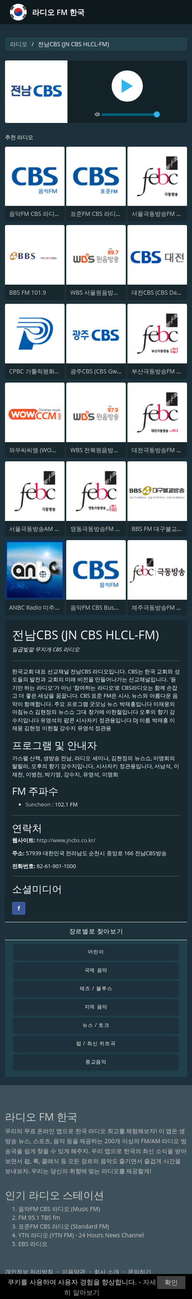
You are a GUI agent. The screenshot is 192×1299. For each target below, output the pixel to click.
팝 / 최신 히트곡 (96, 1043)
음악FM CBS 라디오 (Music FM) (50, 214)
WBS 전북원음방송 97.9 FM (106, 450)
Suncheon (37, 804)
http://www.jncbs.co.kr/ (66, 840)
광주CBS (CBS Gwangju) (102, 371)
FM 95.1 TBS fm (39, 1217)
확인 (171, 1282)
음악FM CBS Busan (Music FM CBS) (117, 607)
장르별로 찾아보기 (96, 931)
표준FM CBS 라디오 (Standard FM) (115, 214)
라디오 (18, 44)
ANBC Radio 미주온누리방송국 (49, 607)
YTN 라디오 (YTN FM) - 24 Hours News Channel (81, 1235)
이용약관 (73, 1272)
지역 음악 (96, 1006)
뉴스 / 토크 (96, 1025)
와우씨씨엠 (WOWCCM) (40, 450)
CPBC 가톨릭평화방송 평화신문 (50, 371)
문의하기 (139, 1272)
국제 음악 (96, 970)
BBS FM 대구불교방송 (160, 529)
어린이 (96, 951)
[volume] (131, 114)
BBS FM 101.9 (27, 292)
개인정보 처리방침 (29, 1272)
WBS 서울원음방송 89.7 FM (106, 292)
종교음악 (96, 1061)
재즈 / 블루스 (96, 988)
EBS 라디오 (32, 1244)
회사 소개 (106, 1272)
